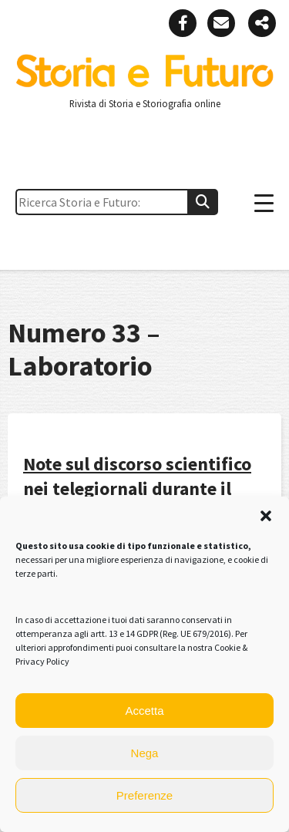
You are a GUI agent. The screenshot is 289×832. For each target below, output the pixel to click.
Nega (145, 753)
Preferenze (144, 795)
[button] (266, 516)
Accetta (144, 710)
